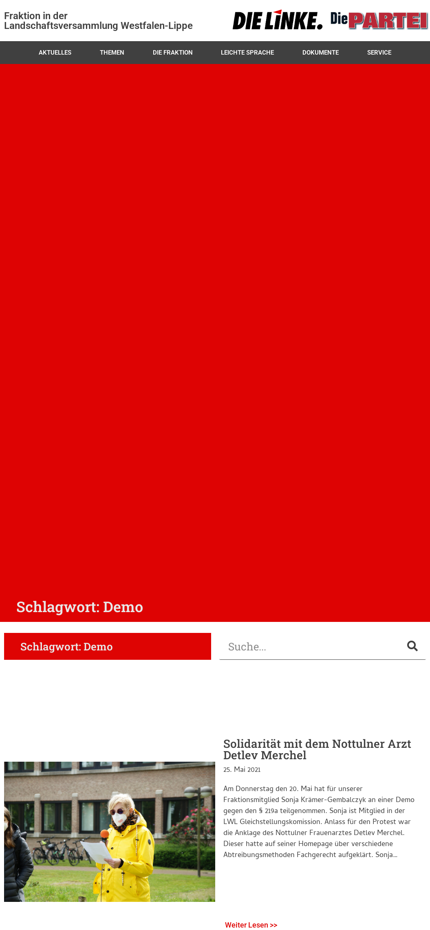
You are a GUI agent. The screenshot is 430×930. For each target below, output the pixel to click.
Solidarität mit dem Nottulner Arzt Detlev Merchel (317, 749)
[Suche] (412, 646)
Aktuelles (55, 52)
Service (379, 52)
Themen (112, 52)
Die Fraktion (173, 52)
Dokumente (320, 52)
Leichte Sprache (247, 52)
